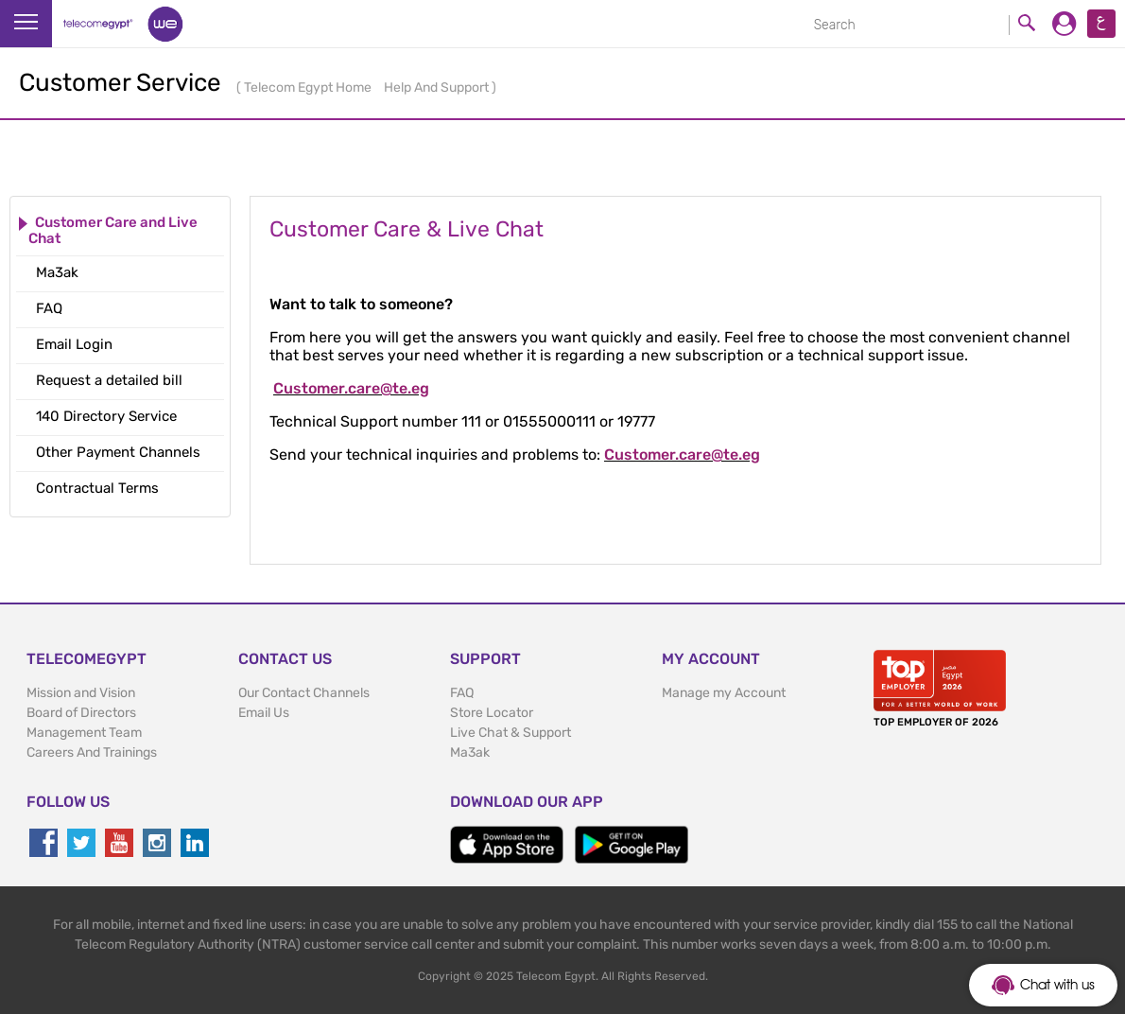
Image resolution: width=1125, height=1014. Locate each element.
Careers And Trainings (91, 752)
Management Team (84, 733)
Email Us (263, 713)
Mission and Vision (80, 693)
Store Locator (491, 713)
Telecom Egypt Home (309, 87)
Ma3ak (470, 752)
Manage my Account (724, 693)
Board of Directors (81, 713)
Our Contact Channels (304, 693)
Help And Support (438, 87)
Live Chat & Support (510, 733)
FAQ (462, 693)
